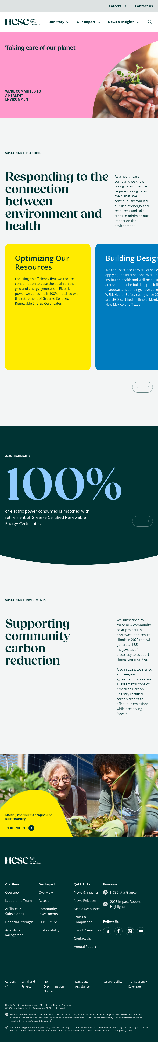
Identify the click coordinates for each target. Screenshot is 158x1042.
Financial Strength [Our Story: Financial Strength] (19, 922)
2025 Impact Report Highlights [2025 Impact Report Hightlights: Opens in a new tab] (122, 904)
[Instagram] (130, 934)
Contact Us (144, 6)
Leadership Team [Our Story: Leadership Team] (18, 900)
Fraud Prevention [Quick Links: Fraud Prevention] (87, 930)
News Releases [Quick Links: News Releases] (85, 900)
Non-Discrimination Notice (54, 986)
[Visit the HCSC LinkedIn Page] (107, 934)
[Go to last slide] (137, 387)
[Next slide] (147, 387)
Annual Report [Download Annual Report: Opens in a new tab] (85, 946)
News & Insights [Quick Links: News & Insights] (86, 892)
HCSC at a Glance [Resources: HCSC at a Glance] (120, 892)
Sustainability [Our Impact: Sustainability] (49, 930)
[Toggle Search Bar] (149, 22)
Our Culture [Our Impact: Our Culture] (48, 922)
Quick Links (82, 884)
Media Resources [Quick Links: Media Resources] (87, 909)
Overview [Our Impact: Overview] (46, 892)
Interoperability (111, 981)
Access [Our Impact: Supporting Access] (44, 900)
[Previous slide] (137, 521)
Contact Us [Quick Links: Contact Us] (82, 938)
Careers (118, 6)
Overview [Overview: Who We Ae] (12, 892)
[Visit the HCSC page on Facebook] (118, 934)
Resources (110, 884)
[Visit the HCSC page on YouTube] (141, 934)
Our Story (58, 22)
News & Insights (123, 22)
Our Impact (88, 22)
